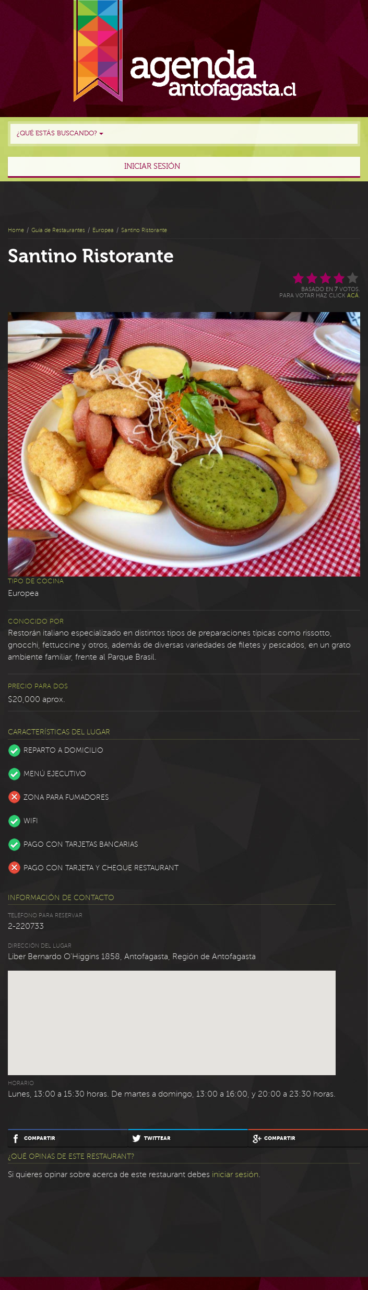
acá (353, 295)
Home (16, 230)
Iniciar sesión (152, 166)
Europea (103, 230)
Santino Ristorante (144, 230)
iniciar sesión (235, 1174)
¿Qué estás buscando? (60, 133)
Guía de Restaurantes (58, 230)
